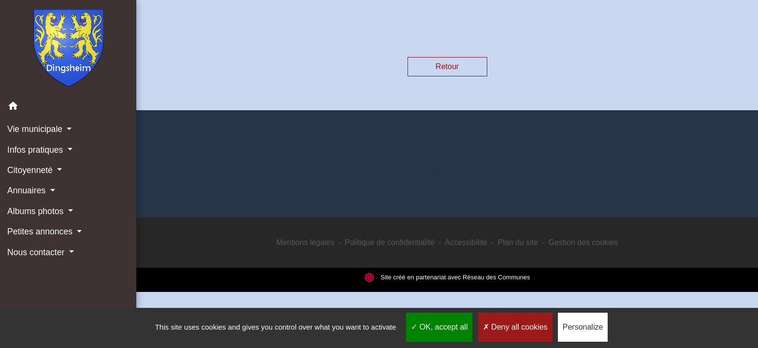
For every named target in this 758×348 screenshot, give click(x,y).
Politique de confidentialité (390, 242)
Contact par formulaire (447, 198)
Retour (447, 66)
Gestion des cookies (583, 242)
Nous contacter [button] (37, 252)
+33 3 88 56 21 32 (447, 182)
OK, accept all (439, 327)
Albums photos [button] (36, 211)
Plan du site (518, 242)
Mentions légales (306, 242)
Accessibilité (466, 242)
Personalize (583, 327)
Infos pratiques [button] (36, 150)
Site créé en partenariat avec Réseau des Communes (447, 277)
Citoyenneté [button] (31, 170)
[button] (68, 107)
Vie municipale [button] (36, 129)
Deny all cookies (515, 327)
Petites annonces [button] (41, 231)
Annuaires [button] (27, 190)
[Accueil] (68, 48)
